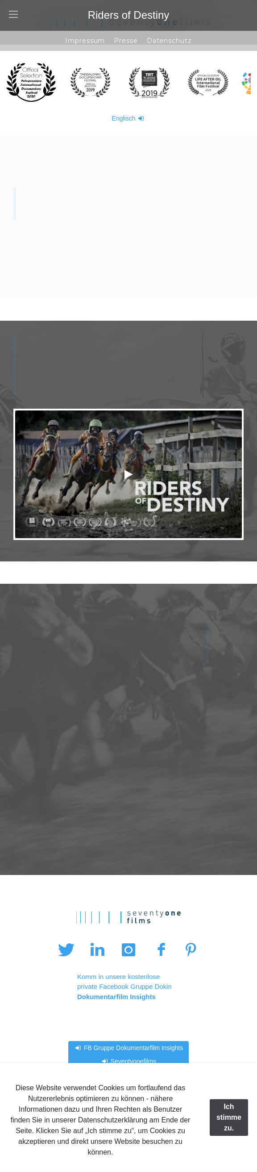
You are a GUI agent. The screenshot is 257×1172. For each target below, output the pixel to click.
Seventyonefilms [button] (129, 1061)
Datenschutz (169, 41)
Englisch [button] (128, 118)
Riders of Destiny (129, 15)
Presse (125, 41)
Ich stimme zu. (228, 1117)
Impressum (85, 41)
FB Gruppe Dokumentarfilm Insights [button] (128, 1047)
